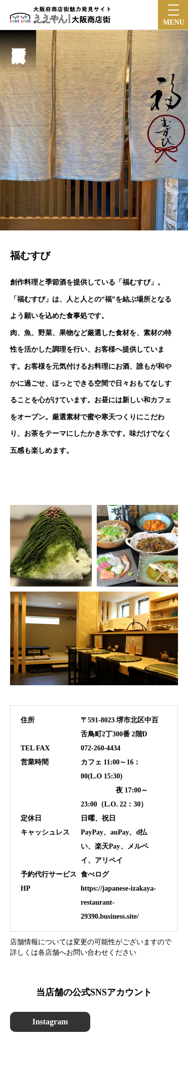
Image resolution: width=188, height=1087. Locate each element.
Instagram (50, 1021)
